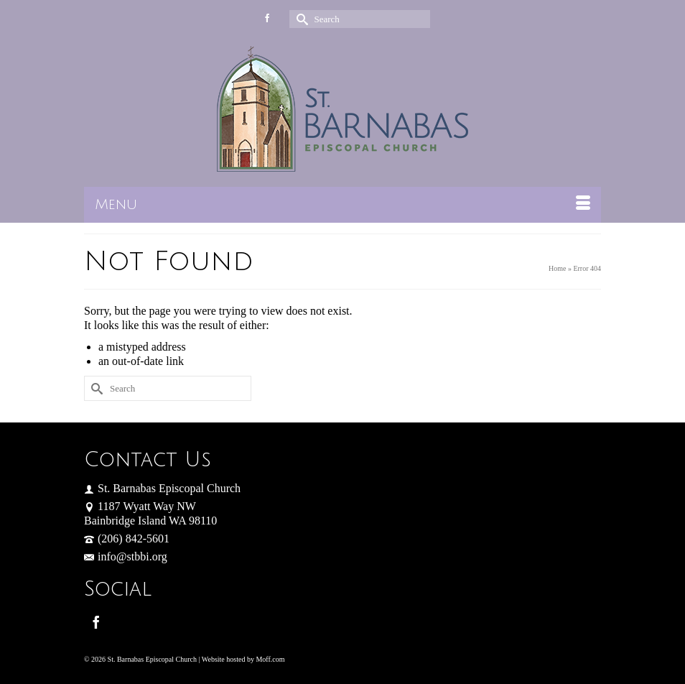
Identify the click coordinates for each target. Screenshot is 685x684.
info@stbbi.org (125, 556)
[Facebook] (96, 622)
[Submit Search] (300, 19)
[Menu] (342, 205)
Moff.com (270, 659)
